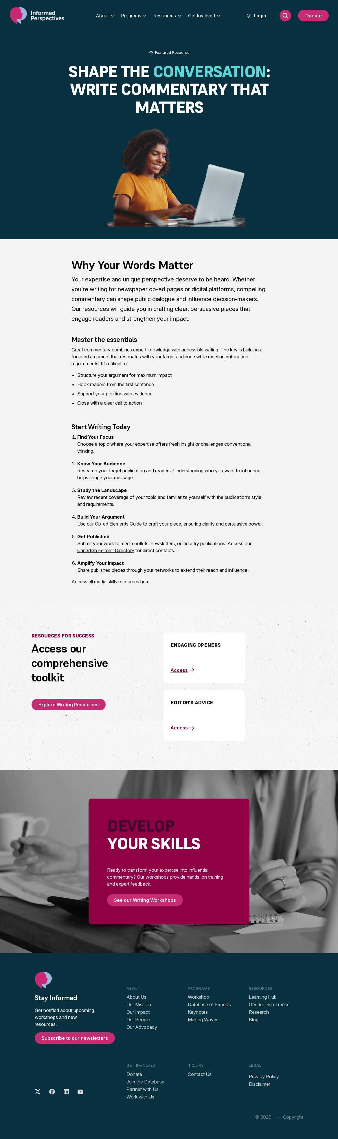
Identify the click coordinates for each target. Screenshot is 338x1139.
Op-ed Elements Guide (118, 524)
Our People (138, 1019)
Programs (134, 16)
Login (260, 16)
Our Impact (138, 1012)
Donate (313, 16)
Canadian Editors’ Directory (105, 550)
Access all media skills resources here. (111, 582)
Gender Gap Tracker (270, 1004)
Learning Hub (263, 997)
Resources (167, 16)
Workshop (198, 997)
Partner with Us (142, 1089)
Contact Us (200, 1074)
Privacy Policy (264, 1076)
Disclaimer (259, 1084)
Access (182, 670)
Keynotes (198, 1012)
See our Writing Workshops (145, 900)
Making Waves (203, 1019)
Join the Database (145, 1082)
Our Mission (138, 1004)
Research (259, 1012)
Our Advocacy (141, 1027)
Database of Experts (209, 1004)
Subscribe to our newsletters (75, 1038)
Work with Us (140, 1097)
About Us (136, 997)
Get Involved (204, 16)
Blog (253, 1019)
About (105, 16)
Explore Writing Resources (68, 704)
